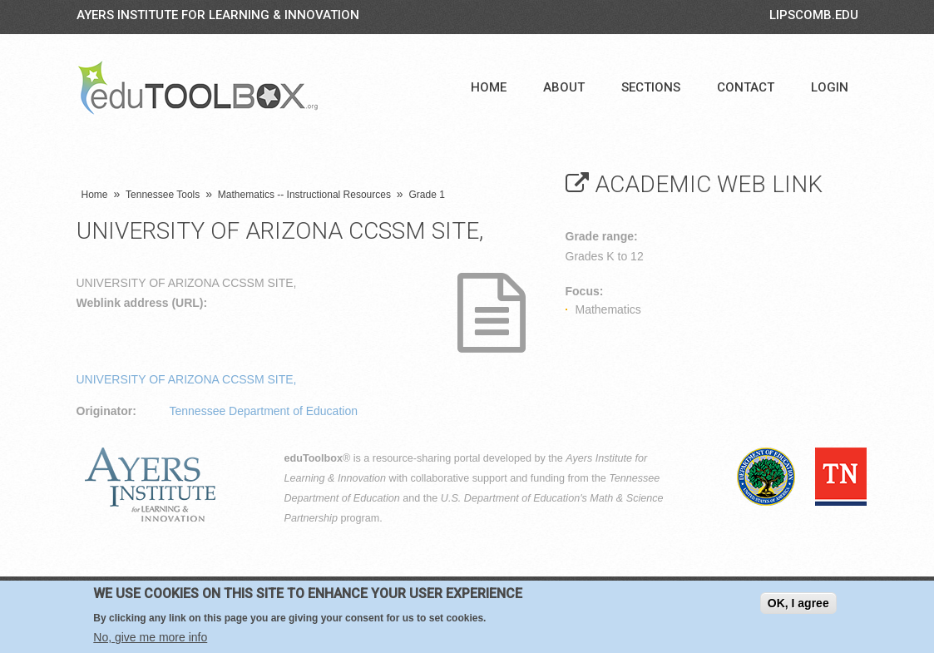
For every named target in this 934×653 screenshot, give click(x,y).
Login (829, 87)
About (564, 87)
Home (489, 87)
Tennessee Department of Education (264, 411)
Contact (745, 87)
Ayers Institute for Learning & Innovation (218, 14)
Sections (650, 87)
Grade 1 (427, 194)
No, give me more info (150, 639)
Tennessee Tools (163, 194)
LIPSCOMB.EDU (813, 14)
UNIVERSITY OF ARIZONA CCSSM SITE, (187, 379)
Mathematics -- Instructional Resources (304, 194)
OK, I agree (798, 604)
